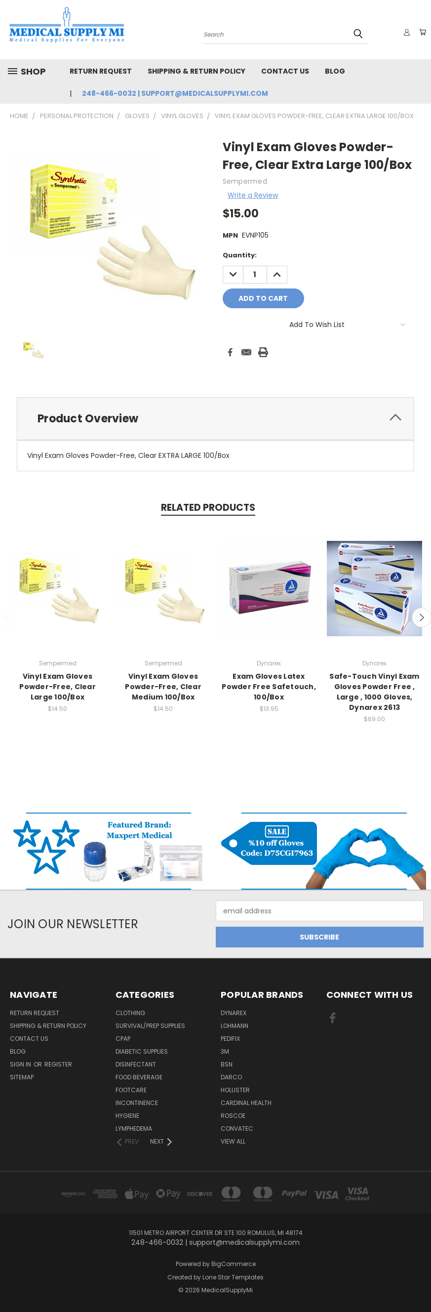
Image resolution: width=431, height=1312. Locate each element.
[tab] (215, 418)
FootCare (131, 1090)
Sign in (21, 1064)
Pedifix (230, 1038)
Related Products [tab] (208, 507)
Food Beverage (139, 1077)
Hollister (235, 1090)
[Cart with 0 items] (421, 32)
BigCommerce (233, 1264)
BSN (227, 1064)
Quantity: (240, 255)
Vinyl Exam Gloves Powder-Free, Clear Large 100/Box (57, 686)
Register (58, 1064)
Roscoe (233, 1115)
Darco (231, 1077)
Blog (335, 71)
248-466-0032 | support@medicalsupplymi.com (175, 93)
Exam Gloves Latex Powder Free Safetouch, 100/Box (269, 686)
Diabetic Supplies (142, 1051)
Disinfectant (136, 1064)
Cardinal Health (246, 1103)
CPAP (123, 1038)
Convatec (237, 1128)
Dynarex (233, 1013)
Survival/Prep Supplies (150, 1026)
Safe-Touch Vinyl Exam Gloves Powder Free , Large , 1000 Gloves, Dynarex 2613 (374, 691)
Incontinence (137, 1103)
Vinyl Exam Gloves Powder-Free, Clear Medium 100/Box (163, 686)
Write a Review (253, 195)
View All (233, 1141)
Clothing (130, 1013)
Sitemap (22, 1077)
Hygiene (127, 1115)
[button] (108, 851)
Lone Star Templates (233, 1277)
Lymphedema (134, 1128)
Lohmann (234, 1026)
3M (225, 1051)
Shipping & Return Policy (196, 71)
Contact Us (285, 71)
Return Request (101, 71)
